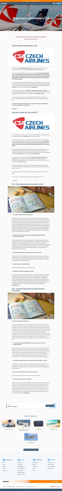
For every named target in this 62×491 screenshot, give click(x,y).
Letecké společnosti (21, 472)
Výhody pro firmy (51, 464)
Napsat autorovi (50, 405)
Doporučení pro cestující (8, 429)
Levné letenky (20, 464)
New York (4, 466)
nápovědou (38, 93)
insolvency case (26, 136)
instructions (20, 161)
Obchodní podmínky (11, 486)
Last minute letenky (21, 468)
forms (25, 161)
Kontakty (34, 464)
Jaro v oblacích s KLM (53, 429)
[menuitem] (11, 3)
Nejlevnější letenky (21, 466)
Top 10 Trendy (20, 470)
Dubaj (4, 464)
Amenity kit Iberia (38, 429)
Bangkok (4, 468)
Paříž (3, 462)
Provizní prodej (50, 468)
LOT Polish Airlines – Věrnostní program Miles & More (23, 430)
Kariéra (34, 468)
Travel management (51, 466)
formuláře (42, 93)
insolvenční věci (31, 69)
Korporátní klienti (51, 462)
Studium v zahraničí (21, 474)
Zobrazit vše (5, 470)
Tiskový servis (35, 466)
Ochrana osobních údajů (30, 486)
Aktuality (8, 427)
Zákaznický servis (36, 462)
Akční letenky (20, 462)
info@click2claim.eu (15, 285)
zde (28, 231)
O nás (34, 470)
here (13, 339)
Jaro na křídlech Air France (31, 442)
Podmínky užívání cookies (20, 486)
